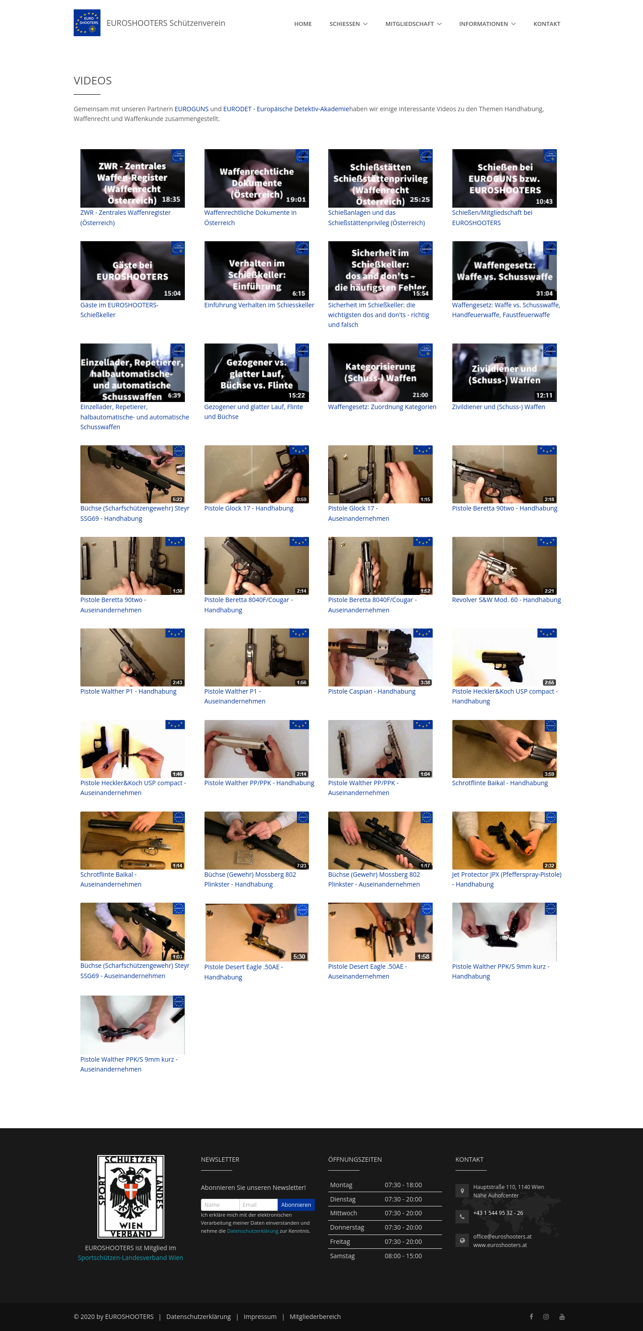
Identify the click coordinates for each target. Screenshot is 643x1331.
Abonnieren (296, 1205)
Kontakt (547, 24)
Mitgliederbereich (315, 1316)
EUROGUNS (192, 109)
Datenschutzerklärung (252, 1230)
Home (303, 24)
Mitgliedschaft (409, 24)
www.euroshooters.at (500, 1245)
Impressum (260, 1316)
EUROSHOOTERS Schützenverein (149, 22)
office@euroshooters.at (502, 1236)
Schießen (345, 24)
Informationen (483, 24)
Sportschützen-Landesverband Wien (131, 1257)
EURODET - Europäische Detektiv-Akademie (286, 109)
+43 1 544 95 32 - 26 (498, 1213)
